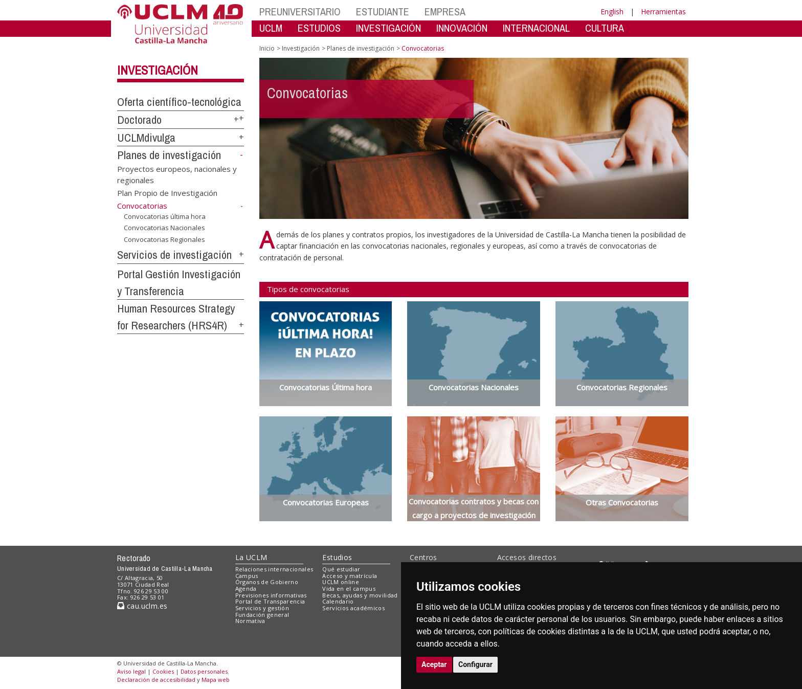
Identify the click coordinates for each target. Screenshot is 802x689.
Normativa (250, 621)
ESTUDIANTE (382, 11)
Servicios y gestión (262, 608)
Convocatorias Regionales (164, 239)
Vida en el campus (348, 588)
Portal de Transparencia (270, 601)
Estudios (337, 557)
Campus (246, 576)
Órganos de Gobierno (266, 582)
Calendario (337, 601)
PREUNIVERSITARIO (300, 11)
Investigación (157, 70)
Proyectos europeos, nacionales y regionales (177, 174)
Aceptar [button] (434, 664)
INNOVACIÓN (461, 28)
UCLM (270, 28)
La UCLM (251, 557)
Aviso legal (131, 671)
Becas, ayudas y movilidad (359, 595)
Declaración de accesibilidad (156, 679)
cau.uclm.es (142, 606)
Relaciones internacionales (274, 569)
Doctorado (139, 119)
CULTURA (604, 28)
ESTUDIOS (319, 28)
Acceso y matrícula (349, 576)
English (611, 11)
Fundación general (262, 614)
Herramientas (663, 11)
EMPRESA (445, 11)
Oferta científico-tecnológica (179, 101)
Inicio (267, 48)
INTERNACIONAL (536, 28)
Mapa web (216, 679)
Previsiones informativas (271, 595)
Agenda (246, 588)
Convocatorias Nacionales (164, 227)
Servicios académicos (353, 608)
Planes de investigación (169, 155)
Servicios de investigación (174, 254)
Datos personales (204, 671)
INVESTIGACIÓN (388, 28)
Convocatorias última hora (165, 216)
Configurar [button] (475, 664)
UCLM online (340, 582)
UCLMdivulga (146, 137)
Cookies (163, 671)
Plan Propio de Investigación (167, 193)
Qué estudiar (341, 569)
